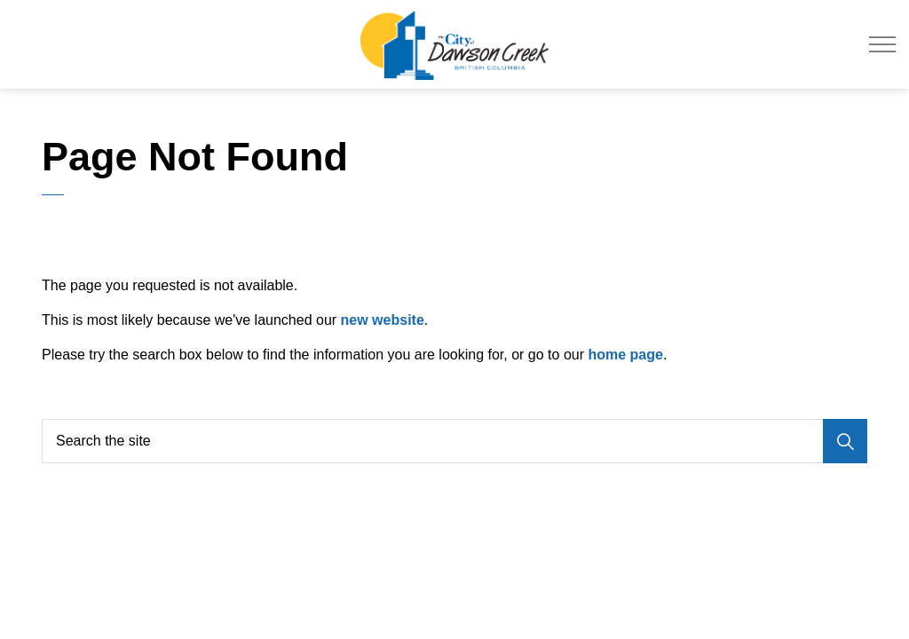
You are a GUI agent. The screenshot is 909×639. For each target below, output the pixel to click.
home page (625, 354)
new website (382, 319)
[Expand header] (882, 44)
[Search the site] (454, 441)
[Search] (845, 441)
